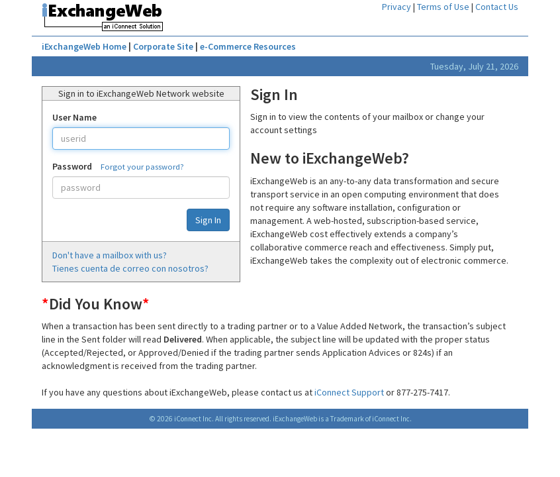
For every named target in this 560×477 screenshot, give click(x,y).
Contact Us (496, 7)
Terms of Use (443, 7)
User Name (74, 117)
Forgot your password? (142, 167)
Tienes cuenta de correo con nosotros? (130, 268)
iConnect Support (349, 392)
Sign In (208, 220)
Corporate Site (163, 46)
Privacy (396, 7)
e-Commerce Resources (248, 46)
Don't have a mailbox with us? (109, 255)
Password (72, 166)
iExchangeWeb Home (84, 46)
